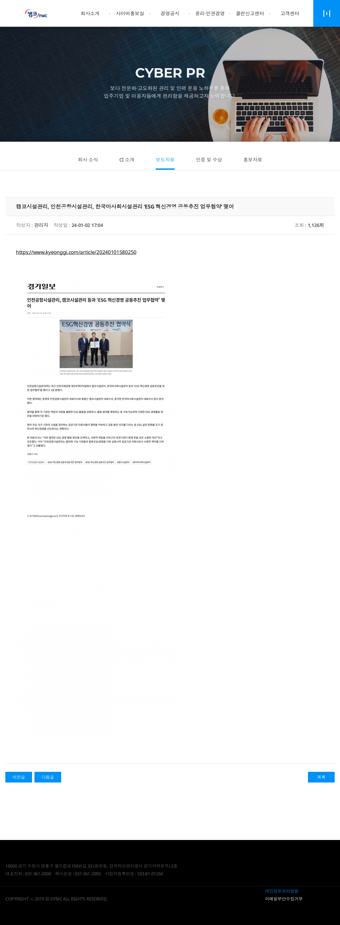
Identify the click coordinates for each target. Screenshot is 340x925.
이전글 (18, 777)
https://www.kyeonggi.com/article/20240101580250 (76, 252)
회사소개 (90, 13)
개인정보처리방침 (282, 891)
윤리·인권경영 (210, 13)
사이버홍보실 (130, 13)
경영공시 (170, 13)
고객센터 (289, 13)
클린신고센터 (250, 13)
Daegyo (36, 13)
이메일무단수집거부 (284, 899)
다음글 (47, 777)
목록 (321, 777)
